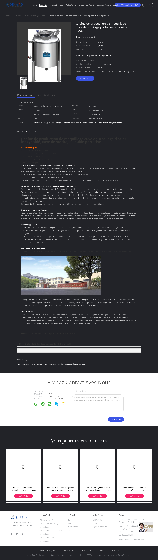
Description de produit (47, 95)
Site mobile (115, 551)
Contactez (85, 78)
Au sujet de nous (56, 5)
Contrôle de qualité (86, 5)
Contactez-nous (103, 5)
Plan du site (69, 551)
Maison (34, 5)
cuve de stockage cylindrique (66, 334)
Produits (43, 5)
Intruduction (72, 530)
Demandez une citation (127, 5)
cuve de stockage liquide (62, 344)
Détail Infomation (24, 95)
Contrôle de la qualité (47, 551)
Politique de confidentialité (92, 551)
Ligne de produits (100, 527)
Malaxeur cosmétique (48, 520)
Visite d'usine (71, 5)
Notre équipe (72, 527)
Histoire (70, 520)
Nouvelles (115, 5)
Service (70, 523)
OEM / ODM (97, 520)
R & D (95, 523)
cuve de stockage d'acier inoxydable (42, 334)
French (148, 5)
